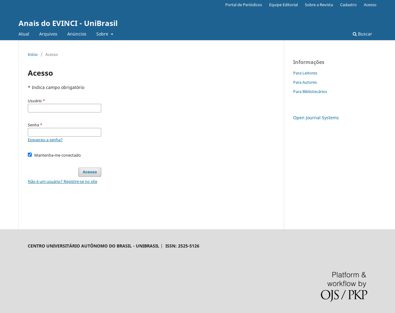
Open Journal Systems (316, 118)
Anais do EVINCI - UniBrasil (68, 23)
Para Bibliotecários (310, 91)
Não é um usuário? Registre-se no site (62, 181)
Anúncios (76, 34)
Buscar (362, 34)
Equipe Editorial (283, 4)
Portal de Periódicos (243, 4)
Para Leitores (305, 73)
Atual (24, 34)
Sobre (103, 34)
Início (33, 54)
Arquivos (48, 34)
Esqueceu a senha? (45, 139)
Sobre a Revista (319, 4)
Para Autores (305, 82)
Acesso (370, 4)
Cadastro (348, 4)
